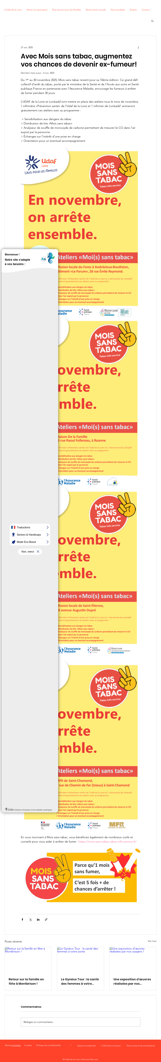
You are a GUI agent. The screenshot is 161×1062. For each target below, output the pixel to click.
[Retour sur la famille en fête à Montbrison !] (28, 960)
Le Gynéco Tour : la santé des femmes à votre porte (80, 981)
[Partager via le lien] (46, 919)
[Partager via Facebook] (22, 919)
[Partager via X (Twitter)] (30, 919)
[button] (152, 20)
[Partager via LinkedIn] (38, 919)
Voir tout (152, 941)
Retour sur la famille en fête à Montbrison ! (26, 981)
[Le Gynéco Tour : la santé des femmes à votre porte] (80, 960)
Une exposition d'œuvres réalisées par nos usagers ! (132, 981)
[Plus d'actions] (138, 47)
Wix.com (94, 1059)
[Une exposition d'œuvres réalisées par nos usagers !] (133, 960)
